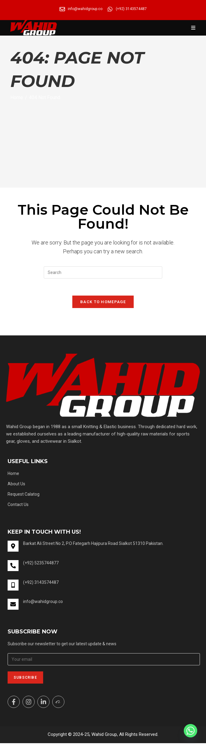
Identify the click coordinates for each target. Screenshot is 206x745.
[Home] (16, 97)
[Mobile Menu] (193, 28)
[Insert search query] (103, 272)
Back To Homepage (103, 303)
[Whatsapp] (190, 730)
